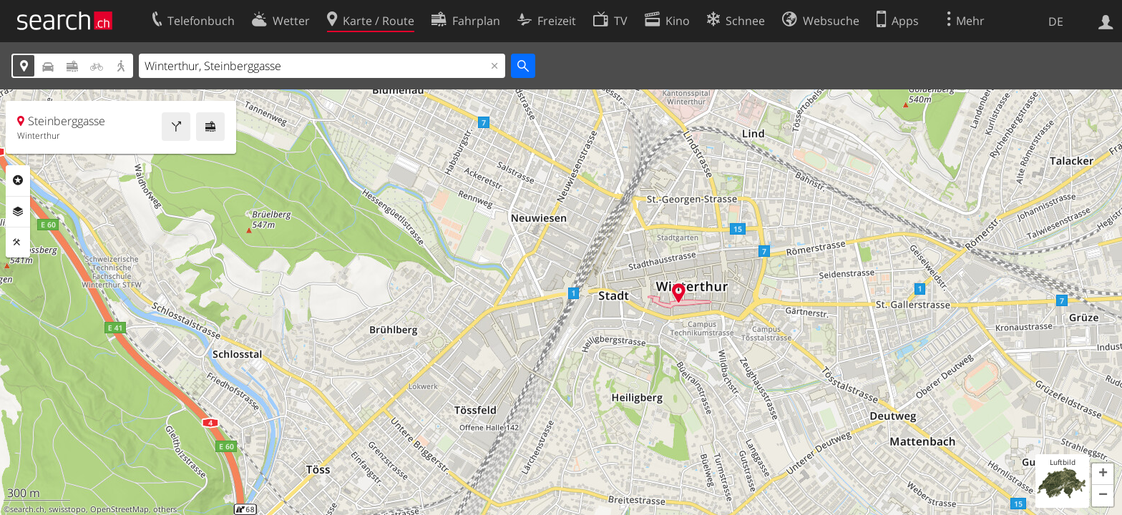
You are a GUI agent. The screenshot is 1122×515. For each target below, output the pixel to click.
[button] (1102, 474)
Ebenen (18, 212)
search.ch (27, 509)
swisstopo (67, 509)
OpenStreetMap (119, 509)
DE (1055, 21)
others (165, 509)
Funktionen (18, 242)
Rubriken (18, 180)
